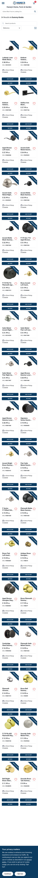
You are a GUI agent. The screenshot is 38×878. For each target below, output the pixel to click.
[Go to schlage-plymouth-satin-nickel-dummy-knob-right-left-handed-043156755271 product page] (28, 649)
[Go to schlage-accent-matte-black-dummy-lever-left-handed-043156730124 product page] (28, 198)
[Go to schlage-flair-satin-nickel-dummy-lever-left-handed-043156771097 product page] (28, 469)
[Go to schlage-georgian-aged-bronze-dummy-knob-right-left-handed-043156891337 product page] (10, 604)
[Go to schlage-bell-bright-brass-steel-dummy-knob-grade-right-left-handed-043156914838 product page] (10, 784)
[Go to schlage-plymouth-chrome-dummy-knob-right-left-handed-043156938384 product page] (10, 694)
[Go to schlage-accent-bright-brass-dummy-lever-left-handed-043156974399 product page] (28, 288)
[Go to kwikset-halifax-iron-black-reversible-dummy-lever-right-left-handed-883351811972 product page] (28, 108)
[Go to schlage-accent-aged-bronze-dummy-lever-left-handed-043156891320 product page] (10, 153)
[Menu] (3, 3)
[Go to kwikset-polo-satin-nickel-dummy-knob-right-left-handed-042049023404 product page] (28, 739)
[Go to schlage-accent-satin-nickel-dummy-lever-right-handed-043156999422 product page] (10, 198)
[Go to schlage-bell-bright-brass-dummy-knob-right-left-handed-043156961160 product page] (28, 694)
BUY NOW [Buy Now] (10, 83)
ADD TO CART (10, 78)
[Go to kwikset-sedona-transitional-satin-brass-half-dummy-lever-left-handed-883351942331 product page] (28, 63)
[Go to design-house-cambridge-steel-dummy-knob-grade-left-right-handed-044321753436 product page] (10, 649)
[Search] (35, 11)
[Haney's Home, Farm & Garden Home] (19, 3)
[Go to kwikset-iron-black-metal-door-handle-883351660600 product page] (28, 424)
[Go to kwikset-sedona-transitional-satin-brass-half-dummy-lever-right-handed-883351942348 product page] (10, 108)
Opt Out (20, 874)
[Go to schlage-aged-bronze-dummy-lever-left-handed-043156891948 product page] (28, 378)
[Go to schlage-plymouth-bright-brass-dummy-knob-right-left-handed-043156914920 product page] (10, 739)
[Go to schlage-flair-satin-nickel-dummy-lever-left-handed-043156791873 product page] (28, 333)
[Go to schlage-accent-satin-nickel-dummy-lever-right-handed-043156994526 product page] (10, 333)
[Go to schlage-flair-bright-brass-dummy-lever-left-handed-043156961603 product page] (10, 559)
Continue (7, 874)
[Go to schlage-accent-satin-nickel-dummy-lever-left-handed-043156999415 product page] (28, 153)
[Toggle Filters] (35, 28)
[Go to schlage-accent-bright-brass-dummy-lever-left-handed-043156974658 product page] (10, 469)
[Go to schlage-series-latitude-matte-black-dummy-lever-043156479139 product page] (10, 63)
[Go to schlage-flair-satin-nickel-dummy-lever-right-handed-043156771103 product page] (10, 514)
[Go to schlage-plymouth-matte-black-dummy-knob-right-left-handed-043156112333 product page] (28, 514)
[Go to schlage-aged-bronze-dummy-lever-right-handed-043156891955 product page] (10, 424)
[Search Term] (19, 12)
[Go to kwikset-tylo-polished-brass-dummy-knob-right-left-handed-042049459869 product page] (28, 784)
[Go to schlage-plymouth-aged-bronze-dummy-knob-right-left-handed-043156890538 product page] (10, 288)
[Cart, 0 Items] (34, 3)
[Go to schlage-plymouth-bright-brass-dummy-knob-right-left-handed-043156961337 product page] (28, 604)
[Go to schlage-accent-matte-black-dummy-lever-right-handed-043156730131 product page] (10, 243)
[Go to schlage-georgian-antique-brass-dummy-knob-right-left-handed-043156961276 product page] (28, 559)
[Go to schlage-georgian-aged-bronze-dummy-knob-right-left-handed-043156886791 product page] (28, 243)
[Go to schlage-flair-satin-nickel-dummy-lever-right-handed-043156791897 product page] (10, 378)
